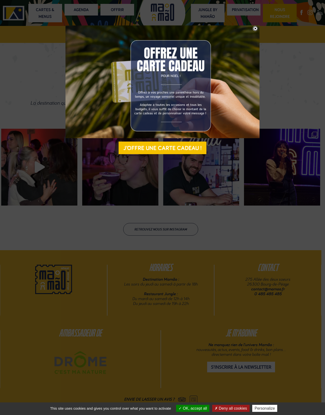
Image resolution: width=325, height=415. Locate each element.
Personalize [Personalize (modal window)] (265, 408)
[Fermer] (255, 28)
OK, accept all (193, 408)
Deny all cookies (231, 408)
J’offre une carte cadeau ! (162, 148)
